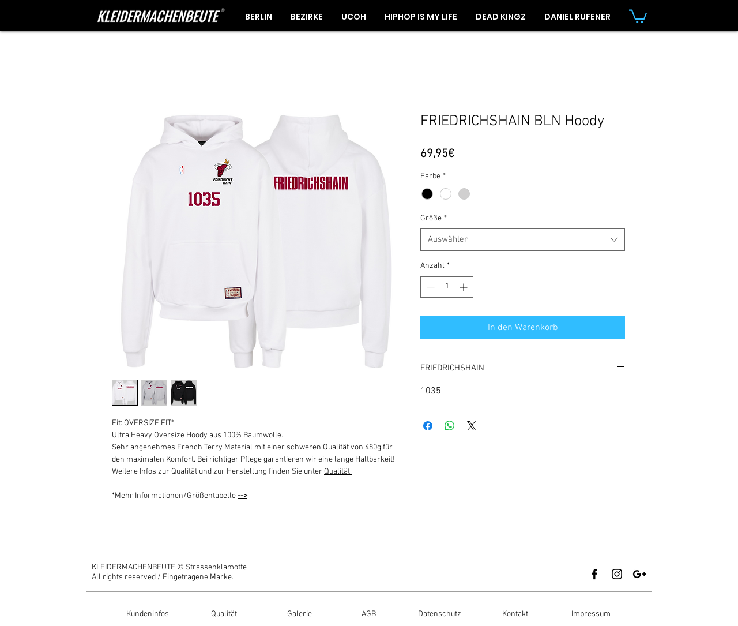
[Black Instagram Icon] (617, 574)
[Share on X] (472, 426)
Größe (433, 218)
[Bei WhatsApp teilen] (450, 426)
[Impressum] (591, 614)
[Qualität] (224, 614)
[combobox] (522, 239)
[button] (638, 15)
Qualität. (338, 472)
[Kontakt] (515, 614)
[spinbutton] (446, 287)
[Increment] (464, 287)
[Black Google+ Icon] (639, 574)
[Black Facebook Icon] (594, 574)
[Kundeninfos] (148, 614)
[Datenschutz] (439, 614)
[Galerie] (299, 614)
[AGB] (368, 614)
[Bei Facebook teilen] (428, 426)
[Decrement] (429, 287)
